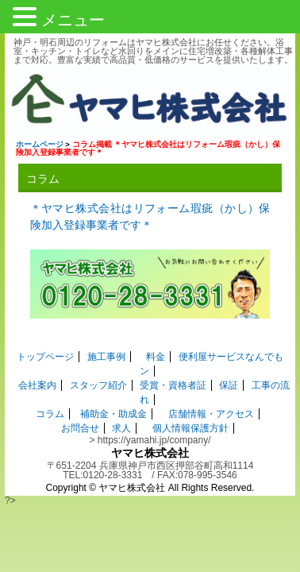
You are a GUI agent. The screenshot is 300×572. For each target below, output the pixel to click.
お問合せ (80, 418)
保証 (228, 375)
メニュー (73, 20)
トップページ (35, 361)
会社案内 (37, 375)
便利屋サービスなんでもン (225, 361)
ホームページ (35, 146)
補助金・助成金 (113, 404)
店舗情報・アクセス (210, 404)
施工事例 (96, 361)
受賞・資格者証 (173, 375)
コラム (50, 404)
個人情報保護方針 (190, 418)
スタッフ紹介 (98, 375)
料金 (146, 361)
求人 (121, 418)
